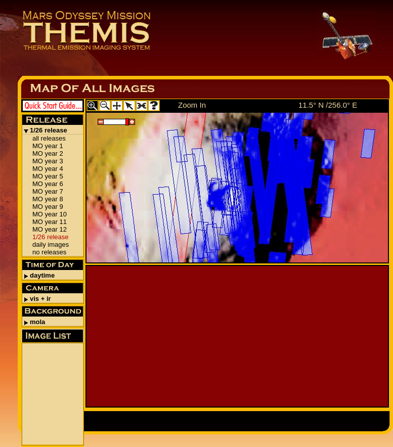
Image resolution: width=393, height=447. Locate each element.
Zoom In (192, 105)
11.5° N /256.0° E (327, 105)
